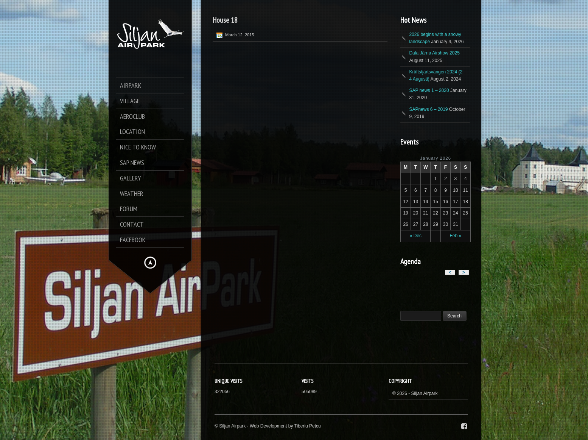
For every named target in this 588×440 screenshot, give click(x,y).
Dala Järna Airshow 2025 (434, 53)
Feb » (456, 235)
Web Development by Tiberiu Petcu (285, 426)
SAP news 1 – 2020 (429, 90)
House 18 (225, 20)
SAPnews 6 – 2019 (428, 109)
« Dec (416, 235)
